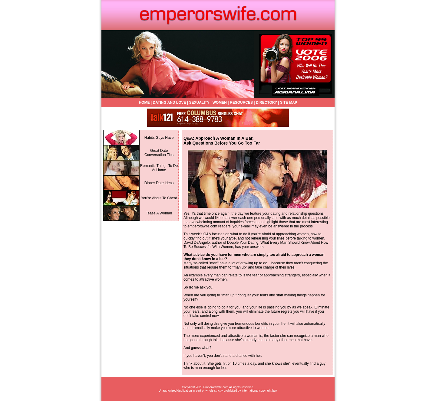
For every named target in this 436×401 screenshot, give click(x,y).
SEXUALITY (199, 102)
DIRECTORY (266, 102)
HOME (144, 102)
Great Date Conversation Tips (158, 152)
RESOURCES (241, 102)
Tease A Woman (159, 213)
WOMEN (220, 102)
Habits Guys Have (159, 137)
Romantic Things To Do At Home (159, 168)
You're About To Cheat (159, 198)
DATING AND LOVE (169, 102)
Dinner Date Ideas (159, 183)
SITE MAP (288, 102)
